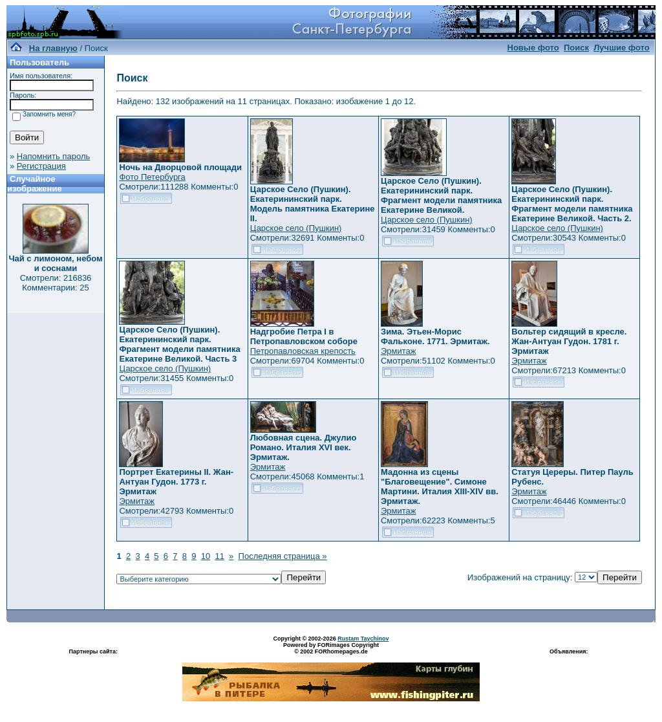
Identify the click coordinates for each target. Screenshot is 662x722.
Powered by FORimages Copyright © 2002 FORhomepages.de (331, 648)
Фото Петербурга (152, 177)
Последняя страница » (283, 556)
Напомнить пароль (53, 156)
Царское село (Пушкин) (296, 228)
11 (219, 556)
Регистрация (41, 166)
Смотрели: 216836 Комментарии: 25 (56, 282)
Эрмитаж (398, 351)
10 (205, 556)
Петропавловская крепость (303, 351)
